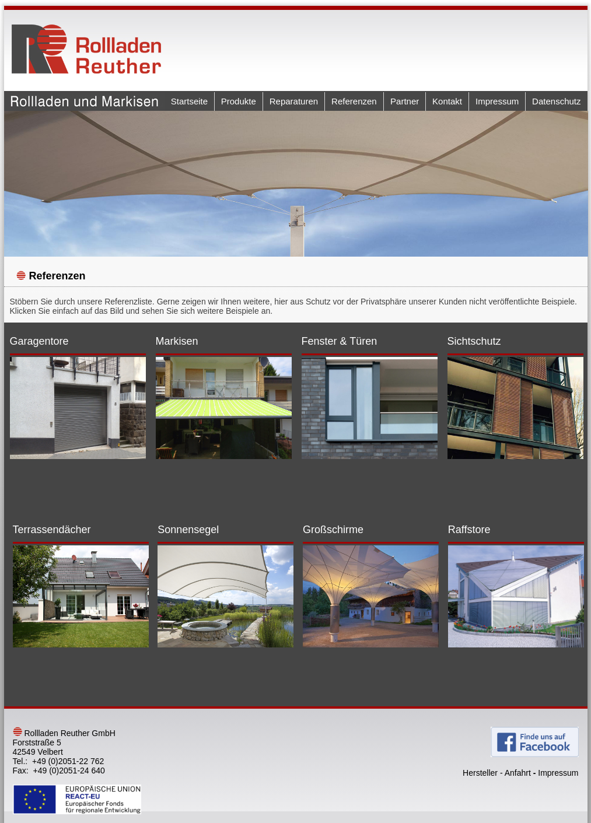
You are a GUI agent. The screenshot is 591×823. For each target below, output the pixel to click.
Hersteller (480, 773)
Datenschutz (556, 101)
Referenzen (354, 101)
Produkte (238, 101)
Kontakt (447, 101)
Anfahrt (518, 773)
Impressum (497, 101)
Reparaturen (294, 101)
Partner (404, 101)
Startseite (189, 101)
